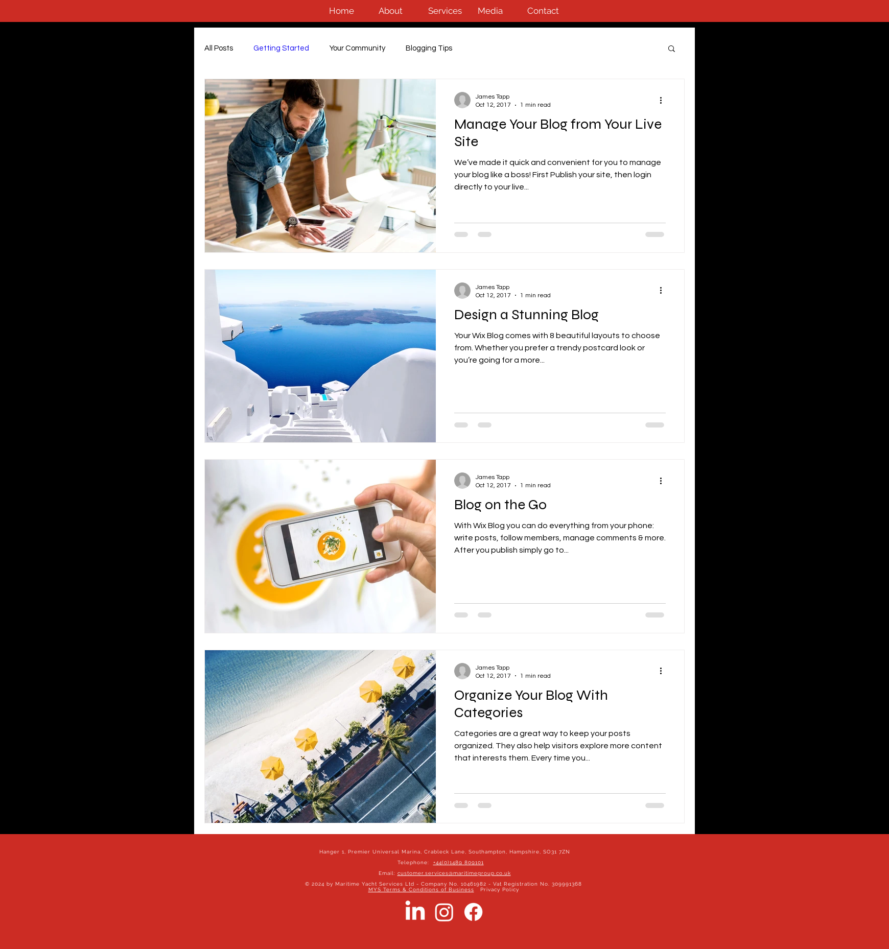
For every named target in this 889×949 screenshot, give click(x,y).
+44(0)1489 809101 (458, 862)
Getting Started (281, 48)
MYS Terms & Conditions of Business (421, 889)
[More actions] (664, 100)
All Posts (218, 48)
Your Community (357, 48)
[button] (671, 49)
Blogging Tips (429, 48)
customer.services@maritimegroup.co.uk (454, 873)
